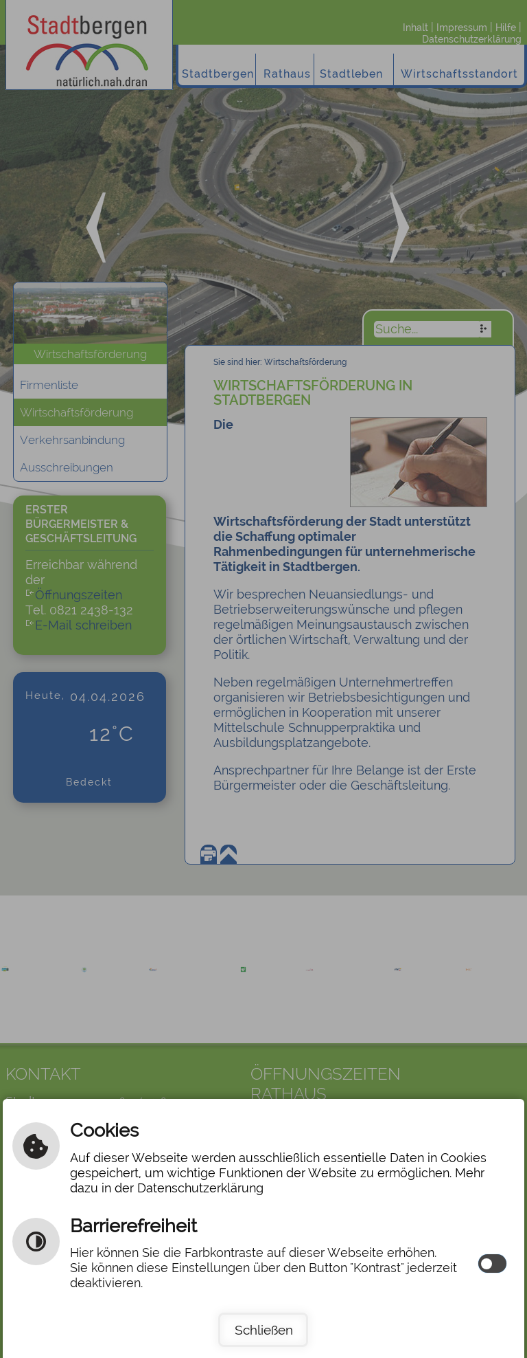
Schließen (264, 1329)
